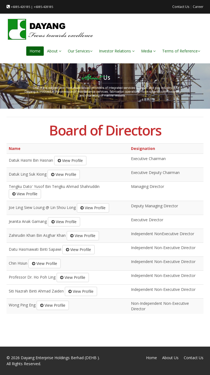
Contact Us (180, 6)
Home (35, 51)
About (54, 51)
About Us (170, 357)
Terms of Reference (181, 51)
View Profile (70, 160)
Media (148, 51)
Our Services (80, 51)
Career (198, 6)
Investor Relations (117, 51)
